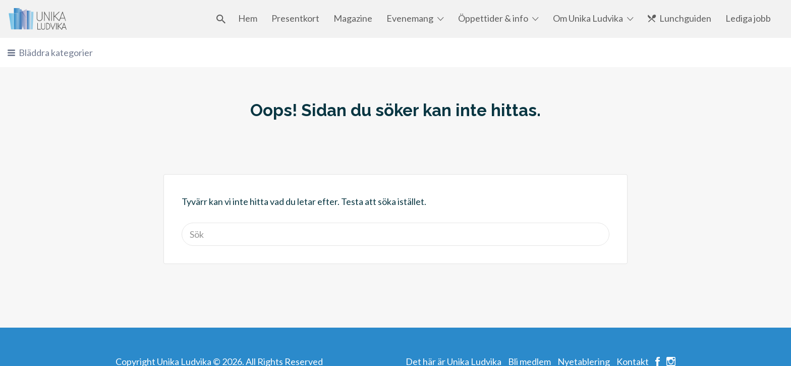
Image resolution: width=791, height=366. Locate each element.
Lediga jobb (748, 18)
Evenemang (409, 18)
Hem (247, 18)
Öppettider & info (493, 18)
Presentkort (295, 18)
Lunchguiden (685, 18)
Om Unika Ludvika (588, 18)
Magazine (352, 18)
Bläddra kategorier (56, 52)
